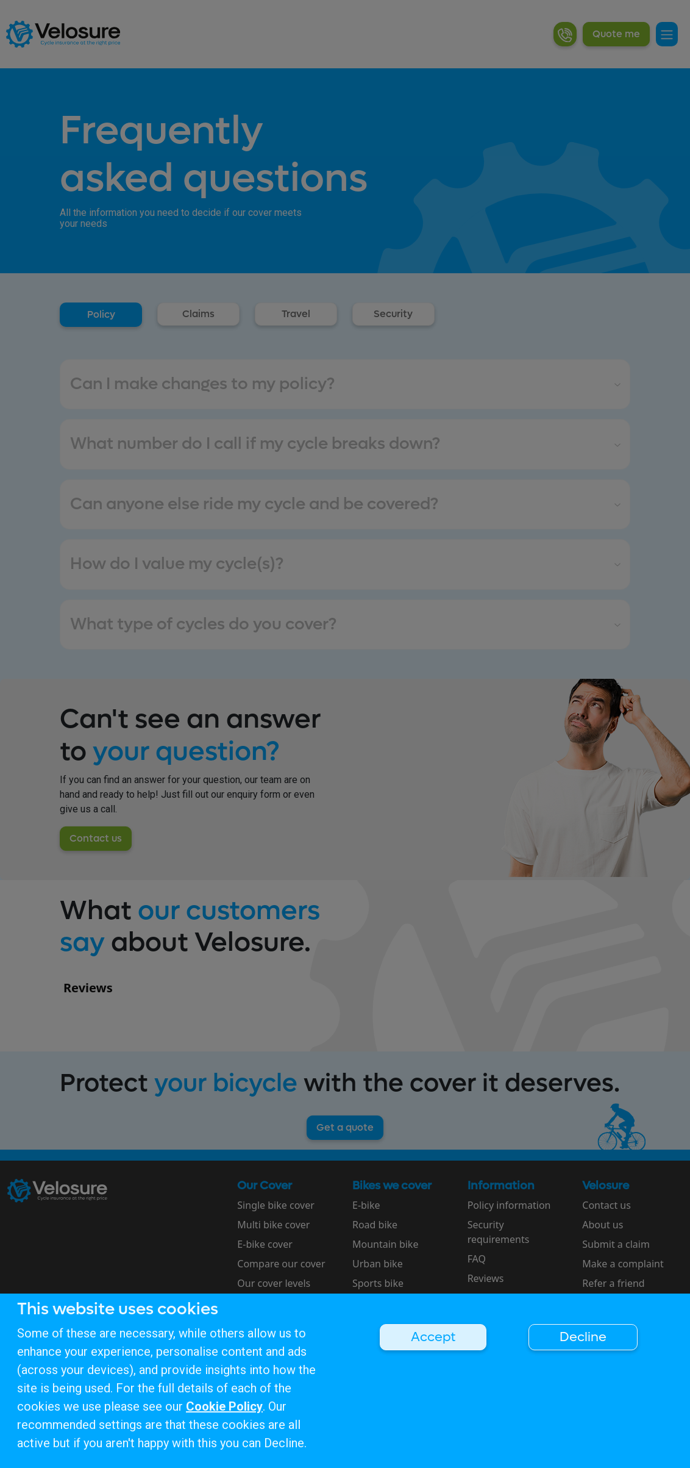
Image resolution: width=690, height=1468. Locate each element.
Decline (583, 1337)
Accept (433, 1337)
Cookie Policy (224, 1406)
